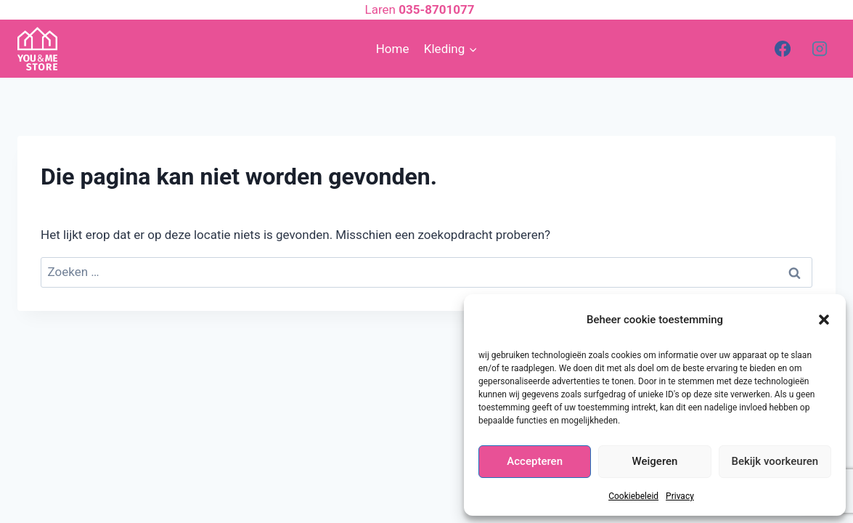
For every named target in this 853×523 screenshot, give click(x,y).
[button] (824, 319)
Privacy (680, 496)
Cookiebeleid (633, 496)
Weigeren (655, 461)
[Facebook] (783, 49)
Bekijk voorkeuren (774, 461)
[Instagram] (820, 49)
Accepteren (535, 461)
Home (392, 48)
